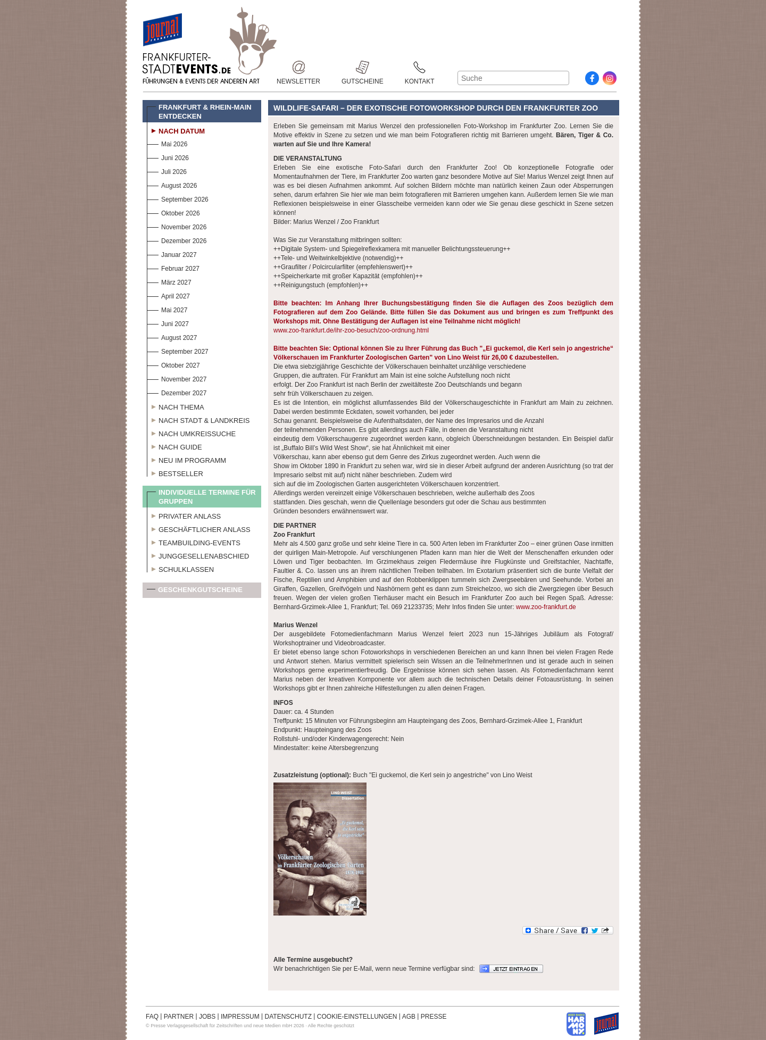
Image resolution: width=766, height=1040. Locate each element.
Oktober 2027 (173, 364)
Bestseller (175, 472)
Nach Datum (176, 129)
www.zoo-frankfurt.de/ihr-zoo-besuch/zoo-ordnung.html (351, 330)
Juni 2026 (168, 157)
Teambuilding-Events (193, 541)
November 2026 (176, 226)
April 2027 (168, 295)
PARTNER (179, 1016)
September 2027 (178, 350)
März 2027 (169, 281)
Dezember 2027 (176, 392)
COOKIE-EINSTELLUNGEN (357, 1016)
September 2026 (178, 198)
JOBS (207, 1016)
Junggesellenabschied (198, 555)
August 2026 (172, 184)
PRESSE (434, 1016)
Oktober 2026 (173, 212)
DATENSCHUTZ (288, 1016)
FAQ (152, 1016)
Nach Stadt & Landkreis (198, 419)
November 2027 (176, 378)
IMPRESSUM (240, 1016)
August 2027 (172, 336)
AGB (408, 1016)
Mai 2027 (167, 309)
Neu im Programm (186, 459)
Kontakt (420, 67)
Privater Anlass (184, 515)
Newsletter (298, 67)
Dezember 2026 (176, 240)
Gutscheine (363, 67)
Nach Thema (175, 406)
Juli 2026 (167, 170)
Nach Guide (174, 445)
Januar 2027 (172, 253)
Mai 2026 (167, 143)
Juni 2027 (168, 323)
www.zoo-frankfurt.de (546, 607)
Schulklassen (180, 568)
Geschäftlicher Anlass (199, 528)
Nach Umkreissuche (191, 432)
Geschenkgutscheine (195, 592)
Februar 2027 (173, 267)
